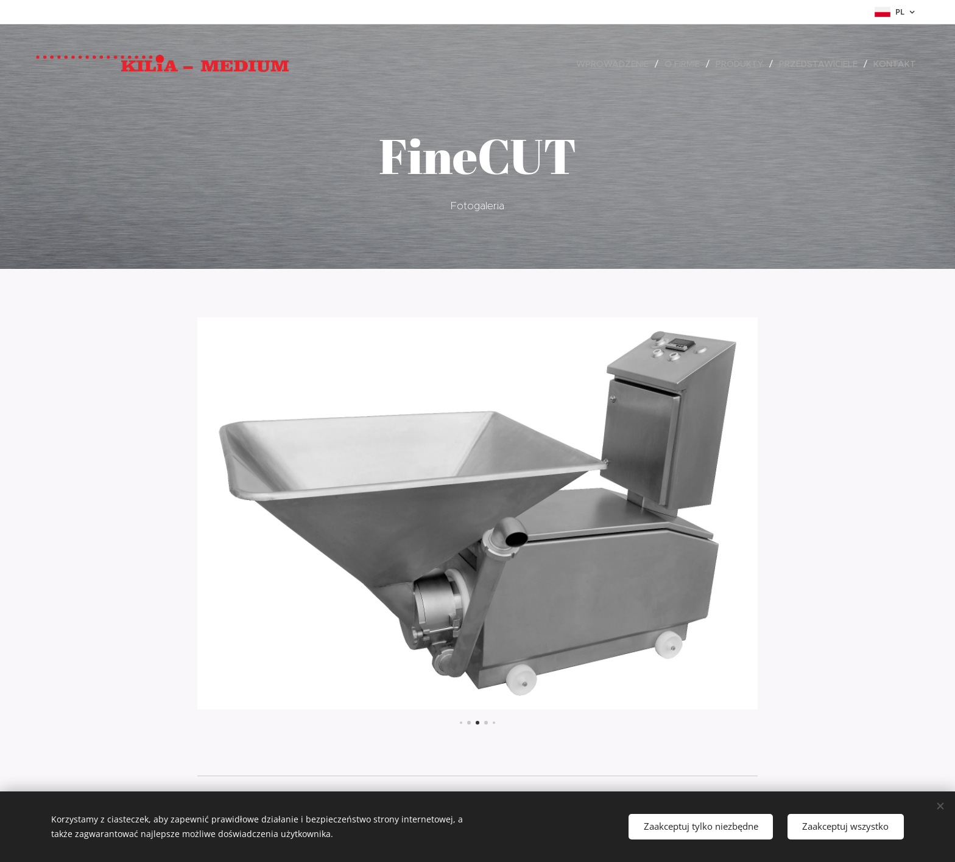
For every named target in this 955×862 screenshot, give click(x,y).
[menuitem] (615, 64)
